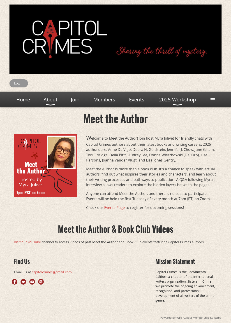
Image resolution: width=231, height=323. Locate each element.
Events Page (114, 207)
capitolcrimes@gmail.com (52, 272)
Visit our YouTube (27, 242)
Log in (18, 83)
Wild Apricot (184, 317)
